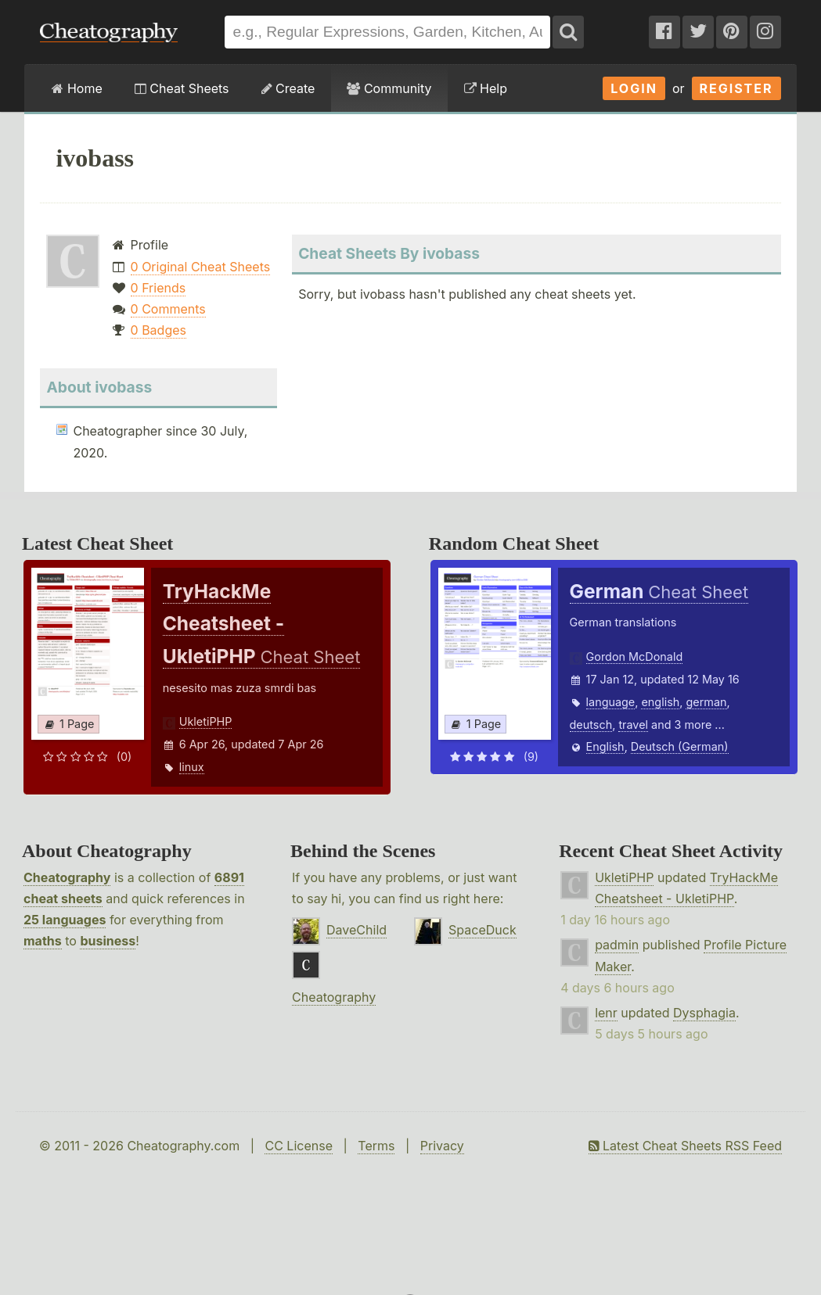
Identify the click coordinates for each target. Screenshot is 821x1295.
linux (191, 766)
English (605, 746)
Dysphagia (704, 1013)
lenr (606, 1013)
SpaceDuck (482, 930)
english (660, 701)
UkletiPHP (205, 721)
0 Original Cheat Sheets (201, 266)
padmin (617, 944)
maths (42, 941)
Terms (376, 1145)
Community (389, 88)
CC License (299, 1145)
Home (77, 88)
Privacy (442, 1145)
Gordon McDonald (634, 656)
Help (485, 88)
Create (288, 88)
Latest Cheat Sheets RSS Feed (685, 1145)
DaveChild (356, 930)
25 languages (64, 919)
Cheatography (66, 877)
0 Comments (168, 309)
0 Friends (158, 288)
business (107, 941)
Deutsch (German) (680, 746)
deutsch (591, 724)
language (611, 701)
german (706, 701)
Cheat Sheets (182, 88)
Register (736, 88)
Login (633, 88)
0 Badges (158, 330)
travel (633, 724)
